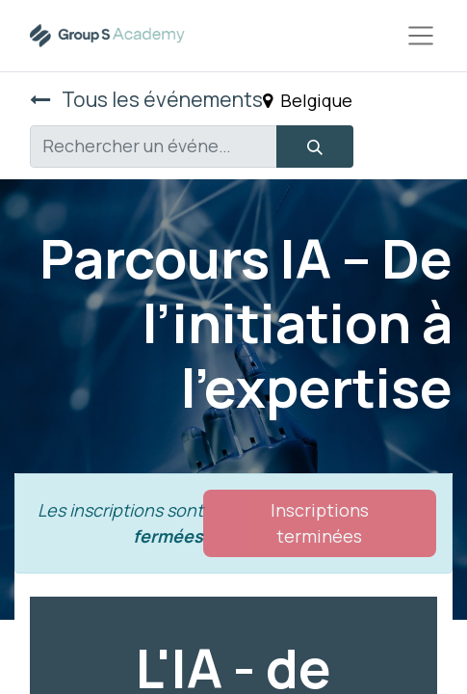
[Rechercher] (314, 146)
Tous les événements (146, 99)
